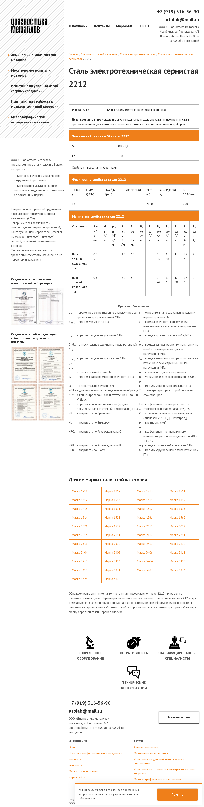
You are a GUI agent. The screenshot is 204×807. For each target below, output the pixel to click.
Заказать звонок (178, 717)
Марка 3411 (177, 552)
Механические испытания (151, 753)
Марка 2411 (145, 544)
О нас (72, 747)
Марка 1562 (177, 517)
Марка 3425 (112, 579)
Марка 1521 (112, 517)
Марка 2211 (177, 535)
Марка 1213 (145, 491)
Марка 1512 (145, 509)
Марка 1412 (177, 500)
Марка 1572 (112, 526)
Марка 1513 (177, 509)
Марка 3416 (79, 570)
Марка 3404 (79, 552)
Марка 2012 (177, 526)
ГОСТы (144, 26)
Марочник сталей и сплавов (99, 54)
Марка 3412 (79, 561)
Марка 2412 (177, 544)
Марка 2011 (145, 526)
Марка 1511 (112, 509)
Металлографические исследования (157, 779)
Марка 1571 (79, 526)
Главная (73, 54)
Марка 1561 (145, 517)
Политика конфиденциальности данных (95, 753)
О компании (78, 26)
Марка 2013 (79, 535)
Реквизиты (75, 765)
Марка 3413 (112, 561)
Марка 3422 (145, 570)
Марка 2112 (145, 535)
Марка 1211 (79, 491)
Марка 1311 (177, 491)
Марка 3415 (177, 561)
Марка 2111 (112, 535)
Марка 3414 (145, 561)
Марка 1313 (112, 500)
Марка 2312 (112, 544)
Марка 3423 (177, 570)
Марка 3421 (112, 570)
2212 (88, 59)
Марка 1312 (79, 500)
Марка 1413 (79, 509)
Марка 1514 (79, 517)
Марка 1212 (112, 491)
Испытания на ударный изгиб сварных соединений (159, 761)
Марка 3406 (145, 552)
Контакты (102, 26)
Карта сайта (77, 777)
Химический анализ (147, 747)
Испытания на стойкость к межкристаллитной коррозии (164, 771)
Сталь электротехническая (137, 54)
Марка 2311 (79, 544)
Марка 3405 (112, 552)
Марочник (124, 26)
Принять (177, 794)
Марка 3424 (79, 579)
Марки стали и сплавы (83, 771)
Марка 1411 (145, 500)
